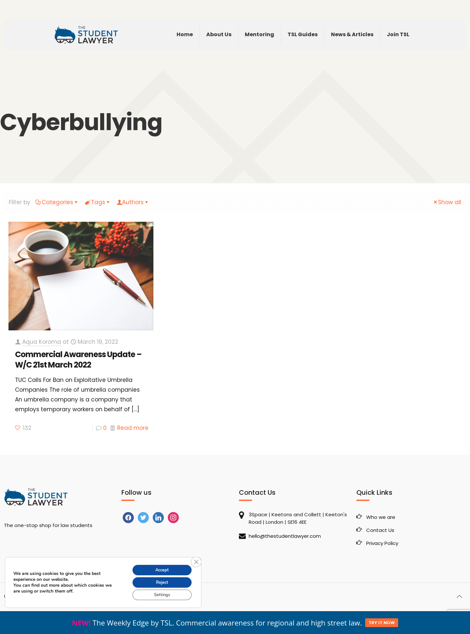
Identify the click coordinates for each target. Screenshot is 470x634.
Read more (133, 428)
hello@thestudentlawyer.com (285, 536)
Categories (57, 202)
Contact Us (380, 530)
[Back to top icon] (459, 596)
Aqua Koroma (41, 342)
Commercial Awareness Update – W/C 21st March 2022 (78, 359)
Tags (98, 202)
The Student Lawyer (46, 596)
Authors (133, 202)
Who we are (380, 517)
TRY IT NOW (381, 623)
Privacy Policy (382, 543)
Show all (446, 202)
